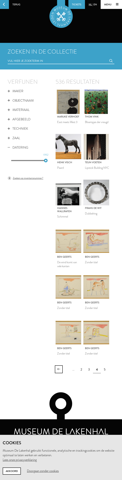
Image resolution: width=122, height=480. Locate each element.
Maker (15, 91)
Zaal (14, 138)
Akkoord (12, 471)
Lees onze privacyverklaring (20, 460)
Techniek (18, 128)
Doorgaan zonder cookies (43, 471)
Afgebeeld (19, 119)
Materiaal (19, 110)
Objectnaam (21, 100)
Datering (18, 147)
